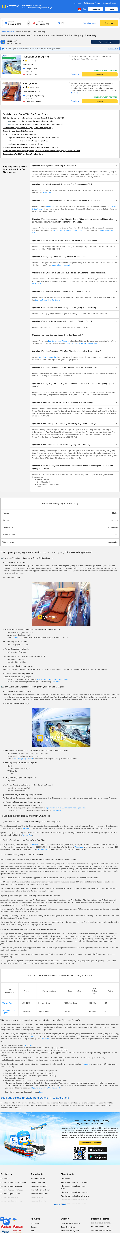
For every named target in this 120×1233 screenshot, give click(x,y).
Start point (11, 21)
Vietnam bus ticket (7, 32)
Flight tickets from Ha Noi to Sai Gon (74, 1182)
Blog (32, 1231)
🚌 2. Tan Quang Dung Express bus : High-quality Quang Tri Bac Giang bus (35, 124)
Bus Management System (101, 1223)
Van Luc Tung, (57, 230)
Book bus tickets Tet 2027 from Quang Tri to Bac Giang (23, 154)
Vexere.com (46, 193)
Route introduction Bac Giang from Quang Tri (19, 134)
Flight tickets (67, 1174)
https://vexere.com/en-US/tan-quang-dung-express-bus (66, 808)
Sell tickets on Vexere (92, 3)
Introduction (35, 1223)
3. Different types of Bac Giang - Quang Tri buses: (26, 144)
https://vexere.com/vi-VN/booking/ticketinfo (46, 1088)
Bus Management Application (101, 1230)
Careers (34, 1227)
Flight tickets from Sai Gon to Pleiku (74, 1203)
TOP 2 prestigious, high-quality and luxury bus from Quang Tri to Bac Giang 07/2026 (33, 118)
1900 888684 (56, 682)
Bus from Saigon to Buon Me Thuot (13, 1182)
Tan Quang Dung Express (73, 230)
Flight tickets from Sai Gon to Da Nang (75, 1196)
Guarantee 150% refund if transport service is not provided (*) (35, 7)
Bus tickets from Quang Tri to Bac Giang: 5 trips (25, 114)
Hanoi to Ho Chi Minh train (40, 1190)
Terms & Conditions (68, 1227)
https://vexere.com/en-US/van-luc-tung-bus (52, 679)
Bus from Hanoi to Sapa (9, 1197)
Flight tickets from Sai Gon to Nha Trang (73, 1187)
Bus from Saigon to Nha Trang (11, 1190)
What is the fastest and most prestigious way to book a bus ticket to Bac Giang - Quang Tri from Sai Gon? (41, 151)
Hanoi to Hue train (37, 1197)
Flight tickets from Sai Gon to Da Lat (74, 1200)
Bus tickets (6, 1174)
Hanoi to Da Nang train (39, 1186)
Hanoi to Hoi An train (38, 1201)
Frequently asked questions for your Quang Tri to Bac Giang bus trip (27, 128)
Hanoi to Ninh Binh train (39, 1194)
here (41, 1092)
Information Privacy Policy (70, 1231)
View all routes (60, 1205)
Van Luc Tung (19, 637)
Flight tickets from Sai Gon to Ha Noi (74, 1192)
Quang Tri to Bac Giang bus (62, 265)
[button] (74, 166)
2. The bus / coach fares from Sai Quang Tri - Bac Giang (28, 141)
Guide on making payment (70, 1223)
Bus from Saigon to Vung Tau (11, 1186)
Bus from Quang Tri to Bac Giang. (47, 300)
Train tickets (37, 1174)
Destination (39, 21)
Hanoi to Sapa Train (38, 1182)
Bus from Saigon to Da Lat (10, 1194)
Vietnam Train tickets (38, 1179)
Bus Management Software (101, 1226)
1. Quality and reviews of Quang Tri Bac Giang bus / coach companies (33, 138)
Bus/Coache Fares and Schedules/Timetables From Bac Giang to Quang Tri (30, 147)
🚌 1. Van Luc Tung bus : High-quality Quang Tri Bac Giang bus (31, 121)
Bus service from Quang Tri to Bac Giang (18, 131)
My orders (77, 3)
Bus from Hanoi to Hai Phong (11, 1201)
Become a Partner (110, 3)
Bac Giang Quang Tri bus (57, 341)
